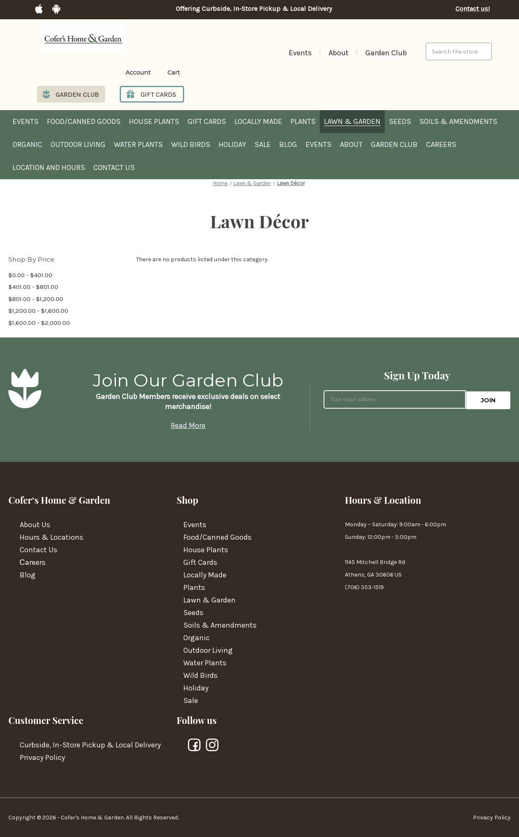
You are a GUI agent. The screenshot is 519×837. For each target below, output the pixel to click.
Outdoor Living (78, 144)
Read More (188, 425)
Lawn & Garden (352, 121)
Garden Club (386, 52)
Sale (262, 144)
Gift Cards (207, 121)
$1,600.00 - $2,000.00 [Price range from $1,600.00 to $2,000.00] (39, 323)
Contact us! (472, 8)
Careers (441, 144)
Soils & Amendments (458, 121)
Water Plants (138, 144)
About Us (35, 524)
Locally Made (258, 121)
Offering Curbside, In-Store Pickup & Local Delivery (254, 8)
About (339, 52)
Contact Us (114, 168)
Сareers (33, 562)
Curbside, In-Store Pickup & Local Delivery (90, 744)
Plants (303, 121)
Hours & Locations (51, 537)
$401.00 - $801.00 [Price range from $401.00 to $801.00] (33, 287)
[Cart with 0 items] (167, 72)
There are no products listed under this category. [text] (202, 259)
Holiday (232, 144)
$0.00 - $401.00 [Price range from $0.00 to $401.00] (30, 275)
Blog (288, 144)
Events (300, 52)
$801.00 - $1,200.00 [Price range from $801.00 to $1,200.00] (35, 299)
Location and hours (49, 168)
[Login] (125, 73)
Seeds (400, 121)
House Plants (154, 121)
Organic (27, 144)
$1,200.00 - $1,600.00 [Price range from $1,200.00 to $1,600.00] (38, 310)
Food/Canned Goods (84, 121)
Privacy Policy (42, 757)
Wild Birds (190, 144)
